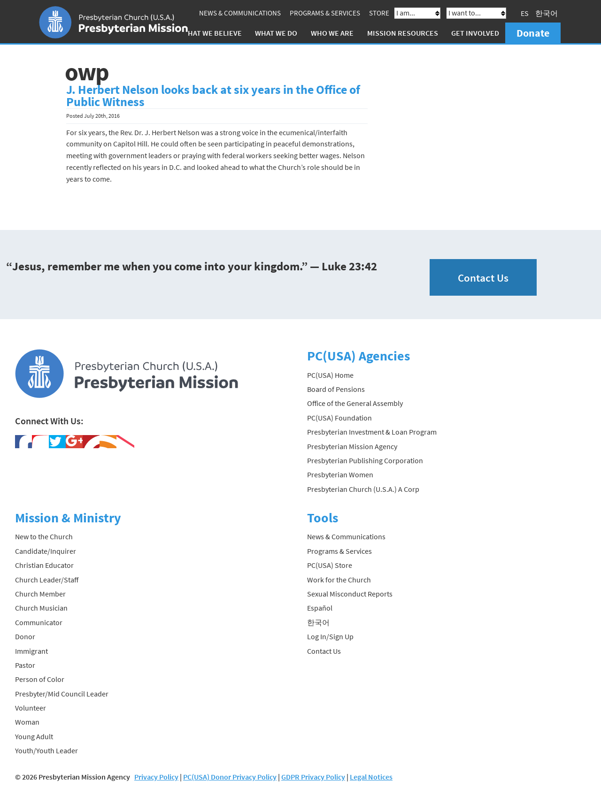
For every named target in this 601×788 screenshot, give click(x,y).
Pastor (25, 665)
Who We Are (332, 33)
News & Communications (240, 12)
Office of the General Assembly (355, 403)
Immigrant (31, 651)
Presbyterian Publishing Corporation (365, 460)
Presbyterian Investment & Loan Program (372, 431)
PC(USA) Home (330, 375)
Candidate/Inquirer (45, 551)
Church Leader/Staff (46, 579)
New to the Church (44, 536)
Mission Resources (402, 33)
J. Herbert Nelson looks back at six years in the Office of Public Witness (213, 95)
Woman (27, 722)
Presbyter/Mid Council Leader (61, 693)
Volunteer (30, 707)
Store (379, 12)
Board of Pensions (336, 389)
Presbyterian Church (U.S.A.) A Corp (363, 489)
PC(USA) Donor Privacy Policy (230, 776)
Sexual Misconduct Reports (350, 593)
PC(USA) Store (329, 565)
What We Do (276, 33)
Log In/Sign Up (330, 636)
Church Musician (41, 607)
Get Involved (475, 33)
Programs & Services (325, 12)
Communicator (38, 622)
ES (525, 13)
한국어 (546, 13)
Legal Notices (371, 776)
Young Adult (34, 736)
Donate (532, 32)
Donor (25, 636)
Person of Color (39, 679)
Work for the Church (339, 579)
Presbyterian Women (340, 474)
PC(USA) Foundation (339, 417)
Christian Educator (44, 565)
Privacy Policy (156, 776)
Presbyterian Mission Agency (352, 446)
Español (319, 607)
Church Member (40, 593)
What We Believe (212, 33)
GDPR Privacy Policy (313, 776)
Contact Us (483, 277)
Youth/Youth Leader (46, 750)
